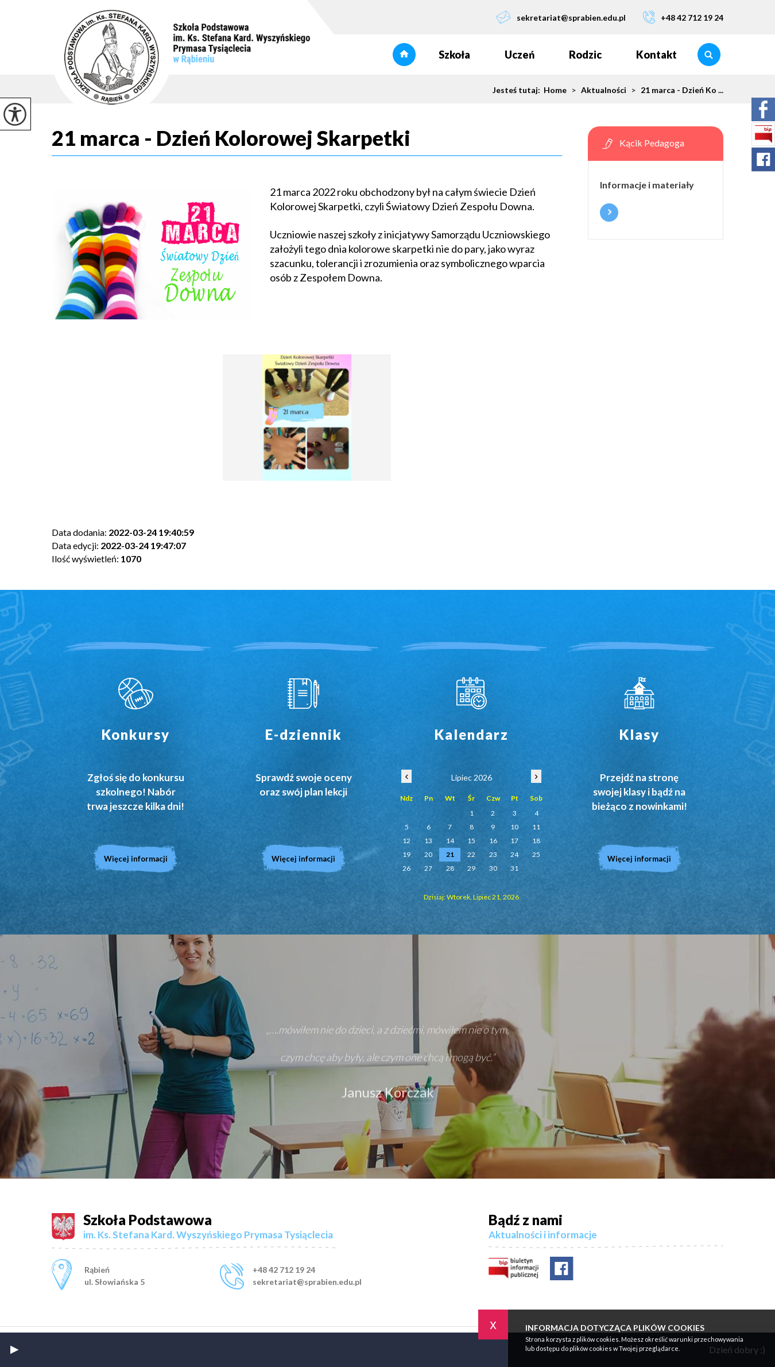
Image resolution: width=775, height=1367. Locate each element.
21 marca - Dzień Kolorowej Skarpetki (231, 138)
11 (536, 826)
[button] (14, 1350)
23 (493, 854)
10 (514, 826)
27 (428, 868)
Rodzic (585, 54)
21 (450, 854)
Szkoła (454, 54)
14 (450, 840)
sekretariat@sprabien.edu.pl (561, 17)
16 (493, 840)
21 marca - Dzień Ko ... (674, 90)
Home (555, 90)
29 (471, 868)
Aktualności (596, 90)
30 (493, 868)
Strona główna (404, 54)
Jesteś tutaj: (518, 90)
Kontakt (656, 54)
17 (514, 840)
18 (536, 840)
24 (514, 854)
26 (406, 868)
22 (471, 854)
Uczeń (519, 54)
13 (428, 840)
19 (406, 854)
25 (536, 854)
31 (514, 868)
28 (450, 868)
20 (428, 854)
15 (471, 840)
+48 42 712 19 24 (683, 17)
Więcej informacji (609, 212)
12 (406, 840)
